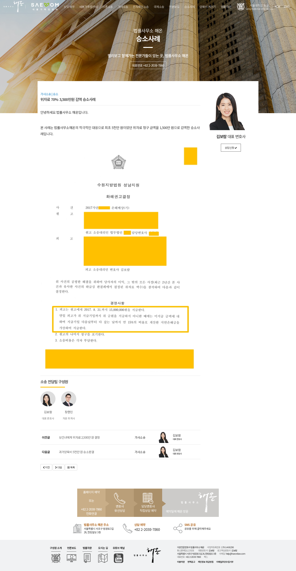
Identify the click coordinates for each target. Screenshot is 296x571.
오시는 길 (103, 548)
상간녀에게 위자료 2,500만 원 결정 (79, 437)
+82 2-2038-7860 (147, 529)
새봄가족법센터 (88, 6)
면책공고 (191, 561)
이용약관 (181, 561)
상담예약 (69, 6)
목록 (71, 467)
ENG (286, 6)
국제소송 (159, 6)
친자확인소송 (141, 6)
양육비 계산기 (208, 6)
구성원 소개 (56, 548)
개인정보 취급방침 (205, 561)
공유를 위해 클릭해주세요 (197, 528)
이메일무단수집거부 (224, 561)
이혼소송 (107, 6)
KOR (277, 6)
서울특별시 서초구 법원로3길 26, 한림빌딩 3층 (99, 530)
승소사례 (189, 6)
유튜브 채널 (119, 548)
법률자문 (226, 6)
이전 (46, 467)
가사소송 (123, 6)
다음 (58, 467)
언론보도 (174, 6)
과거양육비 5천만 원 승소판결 (76, 452)
